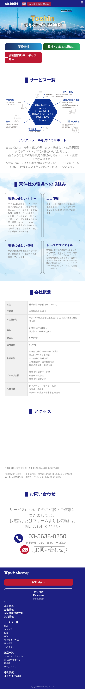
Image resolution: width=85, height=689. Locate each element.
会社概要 (9, 606)
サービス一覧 (11, 622)
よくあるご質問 (12, 676)
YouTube (38, 592)
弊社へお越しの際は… (61, 46)
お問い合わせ (49, 549)
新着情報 (23, 46)
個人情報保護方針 (13, 613)
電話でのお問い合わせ (39, 3)
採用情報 (9, 616)
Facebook (38, 595)
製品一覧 (9, 652)
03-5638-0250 (47, 536)
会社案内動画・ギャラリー (22, 57)
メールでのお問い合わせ (24, 3)
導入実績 (9, 672)
